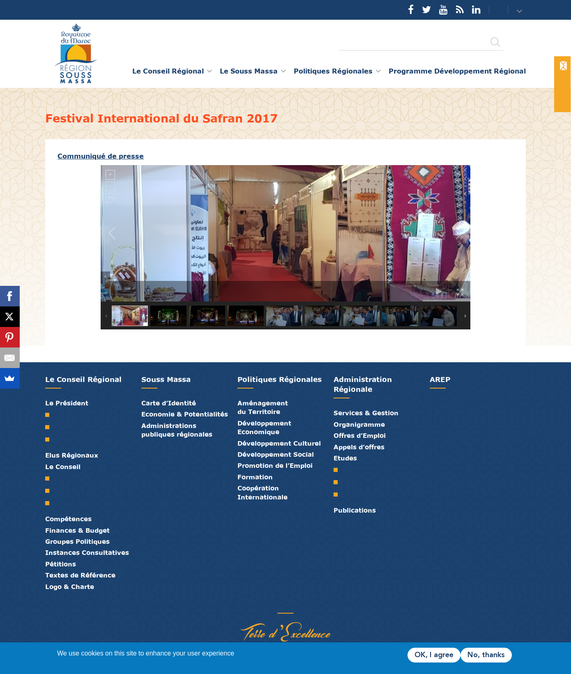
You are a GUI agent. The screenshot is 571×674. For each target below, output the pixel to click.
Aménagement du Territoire (262, 407)
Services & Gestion (366, 412)
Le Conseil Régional (83, 379)
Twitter (426, 9)
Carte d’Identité (168, 403)
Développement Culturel (279, 443)
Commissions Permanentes (50, 503)
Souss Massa (166, 379)
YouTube (443, 9)
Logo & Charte (69, 586)
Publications (355, 510)
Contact (493, 10)
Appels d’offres (359, 447)
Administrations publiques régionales (176, 430)
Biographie (50, 427)
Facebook (411, 9)
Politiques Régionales (279, 379)
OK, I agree (434, 655)
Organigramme (359, 424)
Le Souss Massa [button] (249, 71)
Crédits (304, 604)
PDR (339, 482)
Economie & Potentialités (184, 414)
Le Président (66, 403)
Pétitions (60, 564)
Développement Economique (264, 427)
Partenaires (255, 604)
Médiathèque (279, 604)
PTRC (339, 494)
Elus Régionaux (71, 455)
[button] (520, 10)
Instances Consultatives (87, 552)
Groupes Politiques (77, 541)
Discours (50, 439)
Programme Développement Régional (457, 71)
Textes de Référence (80, 575)
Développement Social (275, 454)
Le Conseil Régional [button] (168, 71)
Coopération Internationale (262, 492)
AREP (440, 379)
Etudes (345, 458)
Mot (50, 415)
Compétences (68, 518)
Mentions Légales (316, 604)
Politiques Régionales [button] (333, 71)
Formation (255, 477)
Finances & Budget (77, 530)
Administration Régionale (363, 384)
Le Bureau (50, 491)
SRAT (339, 470)
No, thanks (486, 655)
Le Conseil (63, 466)
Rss (460, 9)
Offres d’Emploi (360, 435)
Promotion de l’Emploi (275, 465)
